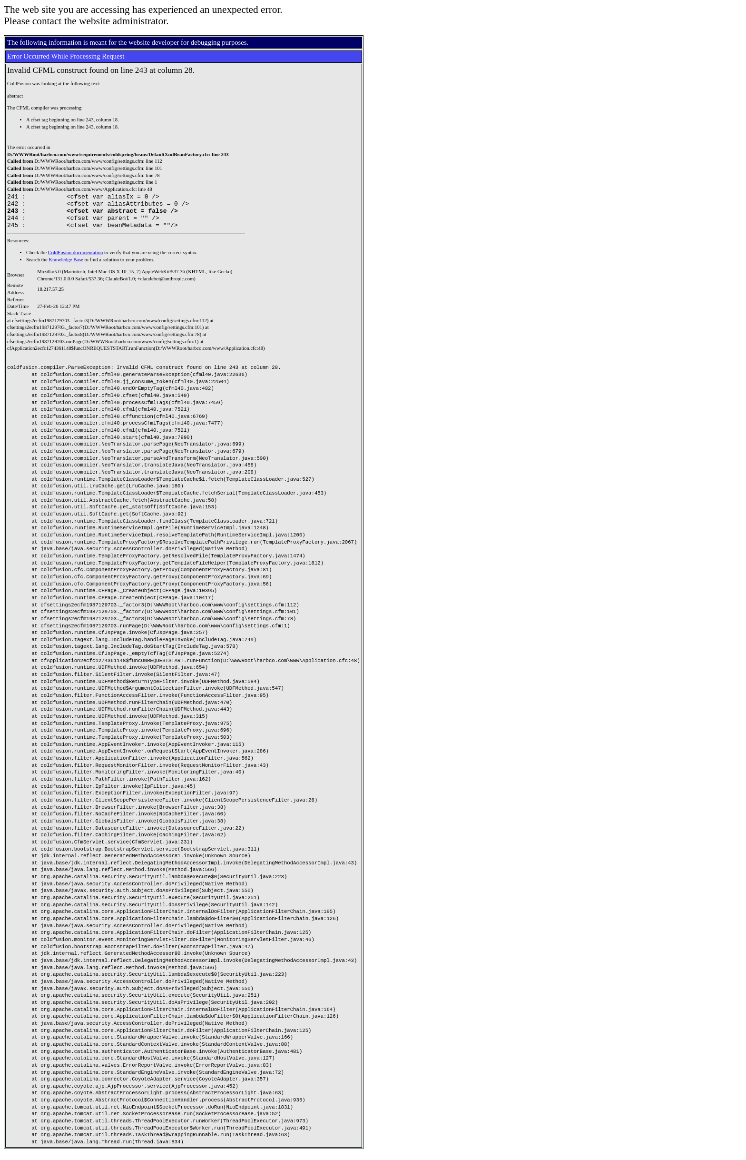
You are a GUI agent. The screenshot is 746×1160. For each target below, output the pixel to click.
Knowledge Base (66, 266)
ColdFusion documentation (75, 259)
